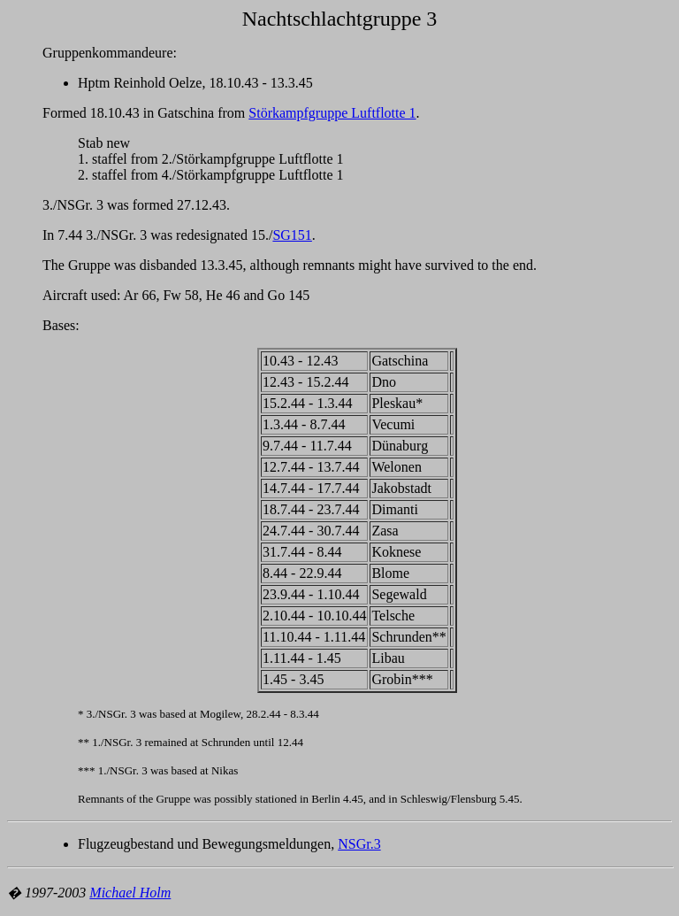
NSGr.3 (359, 843)
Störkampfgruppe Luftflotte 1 (332, 112)
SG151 (291, 234)
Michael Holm (130, 892)
